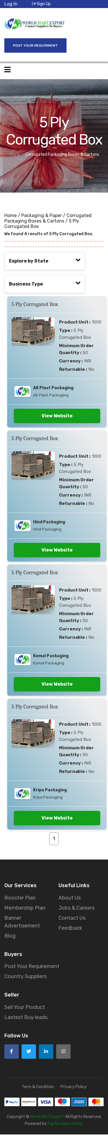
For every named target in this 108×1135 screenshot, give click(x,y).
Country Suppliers (25, 977)
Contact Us (72, 918)
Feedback (70, 928)
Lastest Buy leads (26, 1018)
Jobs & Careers (76, 908)
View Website (57, 416)
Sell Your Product (24, 1008)
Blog (10, 936)
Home (10, 215)
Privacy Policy (73, 1087)
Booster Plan (19, 898)
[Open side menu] (7, 70)
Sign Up (41, 3)
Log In (11, 4)
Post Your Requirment (35, 45)
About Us (69, 898)
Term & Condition (38, 1087)
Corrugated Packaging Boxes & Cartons (48, 218)
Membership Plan (24, 908)
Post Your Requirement (31, 967)
